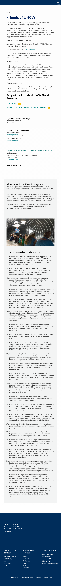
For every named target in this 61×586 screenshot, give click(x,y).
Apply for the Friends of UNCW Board (26, 108)
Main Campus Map (48, 554)
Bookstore (26, 561)
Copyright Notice (27, 578)
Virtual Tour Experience (50, 563)
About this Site (13, 578)
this (50, 77)
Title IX (6, 565)
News (25, 556)
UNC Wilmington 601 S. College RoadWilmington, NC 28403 (12, 526)
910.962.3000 (8, 531)
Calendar (26, 559)
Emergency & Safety (10, 556)
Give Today (30, 50)
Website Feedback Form (44, 578)
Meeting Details (12, 135)
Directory (26, 568)
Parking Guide (46, 556)
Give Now (11, 104)
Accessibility (7, 559)
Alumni (25, 565)
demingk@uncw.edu (14, 159)
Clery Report (7, 563)
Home (7, 12)
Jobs (5, 561)
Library (25, 563)
